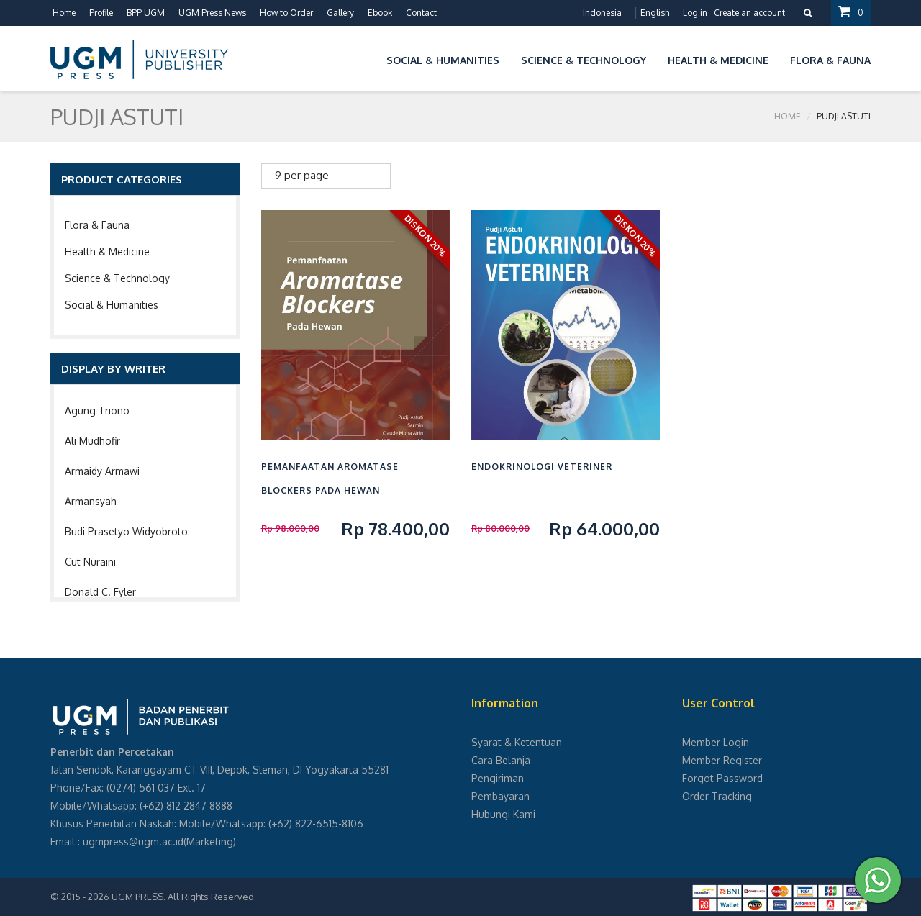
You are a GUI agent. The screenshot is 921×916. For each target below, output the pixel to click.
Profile (101, 12)
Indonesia (602, 12)
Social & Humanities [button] (442, 60)
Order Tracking (717, 796)
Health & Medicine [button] (718, 60)
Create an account (749, 12)
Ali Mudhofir (92, 441)
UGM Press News (212, 12)
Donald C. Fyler (100, 592)
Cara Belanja (500, 760)
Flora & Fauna (97, 225)
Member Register (722, 760)
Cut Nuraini (90, 562)
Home (64, 12)
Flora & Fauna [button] (830, 60)
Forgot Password (722, 778)
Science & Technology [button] (583, 60)
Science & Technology (117, 278)
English (654, 12)
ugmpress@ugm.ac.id (133, 841)
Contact (421, 12)
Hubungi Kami (503, 814)
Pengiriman (497, 778)
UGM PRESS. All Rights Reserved (183, 896)
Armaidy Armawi (102, 471)
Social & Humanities (111, 305)
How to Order (286, 12)
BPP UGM (146, 12)
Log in (695, 12)
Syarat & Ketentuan (516, 742)
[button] (365, 58)
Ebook (380, 12)
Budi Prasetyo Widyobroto (126, 531)
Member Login (715, 742)
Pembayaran (500, 796)
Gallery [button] (340, 12)
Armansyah (91, 501)
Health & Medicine (107, 251)
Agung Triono (97, 410)
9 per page (302, 175)
